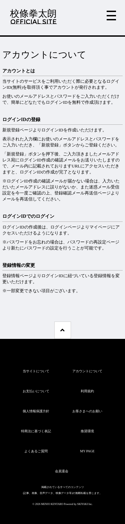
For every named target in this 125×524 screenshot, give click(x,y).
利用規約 (87, 391)
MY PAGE (87, 451)
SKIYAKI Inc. (85, 504)
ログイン (59, 226)
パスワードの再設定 (86, 241)
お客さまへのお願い (87, 411)
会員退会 (61, 471)
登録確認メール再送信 (76, 192)
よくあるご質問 (36, 451)
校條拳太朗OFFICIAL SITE (33, 17)
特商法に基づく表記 (36, 431)
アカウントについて (87, 371)
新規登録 (11, 129)
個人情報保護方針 (36, 411)
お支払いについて (36, 391)
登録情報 (11, 275)
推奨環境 (87, 431)
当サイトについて (36, 371)
